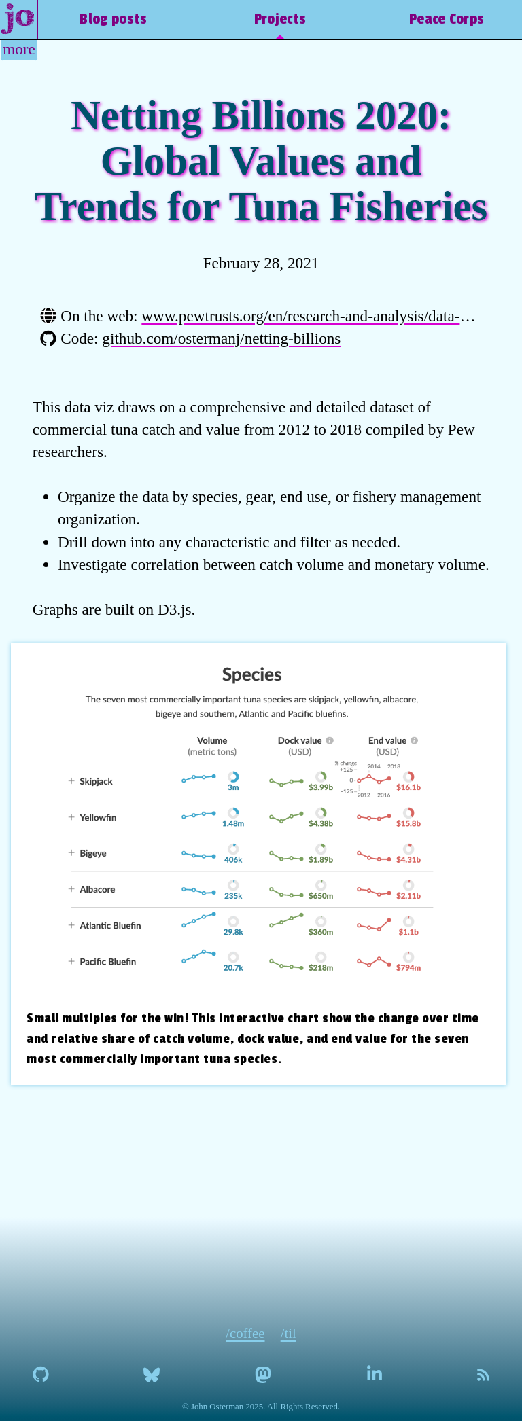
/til (288, 1333)
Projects (280, 19)
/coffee (245, 1333)
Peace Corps (446, 19)
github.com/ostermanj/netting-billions (221, 338)
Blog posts (113, 19)
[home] (19, 19)
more (19, 49)
